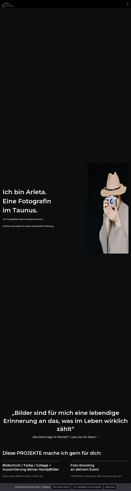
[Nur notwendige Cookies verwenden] (128, 487)
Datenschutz (110, 487)
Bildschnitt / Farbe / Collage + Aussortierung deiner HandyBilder (31, 467)
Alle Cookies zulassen (61, 487)
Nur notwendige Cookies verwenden (87, 487)
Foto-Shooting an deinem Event (85, 467)
